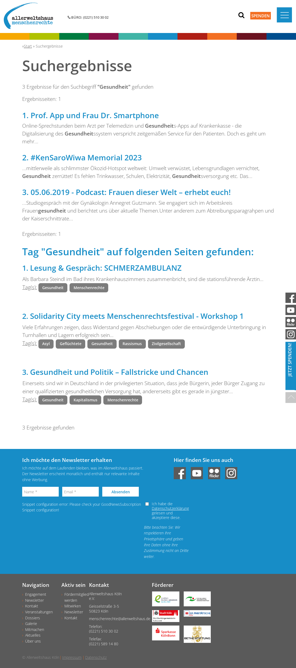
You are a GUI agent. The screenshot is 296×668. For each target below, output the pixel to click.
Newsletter (34, 600)
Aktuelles (33, 635)
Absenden (120, 491)
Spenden (260, 15)
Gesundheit (53, 287)
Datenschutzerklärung (170, 508)
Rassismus (132, 343)
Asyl (46, 343)
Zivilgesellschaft (166, 343)
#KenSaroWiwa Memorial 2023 (86, 157)
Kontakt (31, 606)
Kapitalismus (85, 399)
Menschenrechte (89, 287)
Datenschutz (96, 657)
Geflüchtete (70, 343)
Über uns (33, 641)
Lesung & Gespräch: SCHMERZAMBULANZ (106, 268)
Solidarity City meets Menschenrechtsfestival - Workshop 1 (137, 316)
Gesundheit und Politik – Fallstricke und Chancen (119, 372)
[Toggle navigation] (284, 14)
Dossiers (32, 617)
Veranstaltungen (39, 611)
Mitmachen (34, 629)
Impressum (71, 657)
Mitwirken (72, 606)
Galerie (31, 623)
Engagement (35, 594)
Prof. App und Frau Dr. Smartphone (95, 115)
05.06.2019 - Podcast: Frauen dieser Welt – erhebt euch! (131, 192)
